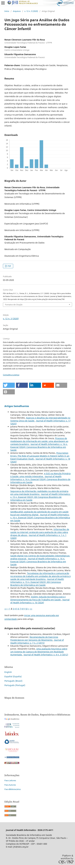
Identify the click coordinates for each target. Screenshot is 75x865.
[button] (9, 385)
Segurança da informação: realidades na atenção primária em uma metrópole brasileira (39, 493)
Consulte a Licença (11, 374)
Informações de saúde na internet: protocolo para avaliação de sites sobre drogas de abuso (39, 532)
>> (31, 608)
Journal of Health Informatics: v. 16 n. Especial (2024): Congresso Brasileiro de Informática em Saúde (39, 447)
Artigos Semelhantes (16, 406)
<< (5, 608)
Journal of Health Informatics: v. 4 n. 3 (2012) (46, 654)
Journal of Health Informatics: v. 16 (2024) (40, 601)
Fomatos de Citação (13, 304)
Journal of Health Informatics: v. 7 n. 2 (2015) (37, 641)
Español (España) (13, 676)
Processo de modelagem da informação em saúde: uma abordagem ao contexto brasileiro (39, 441)
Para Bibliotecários (12, 789)
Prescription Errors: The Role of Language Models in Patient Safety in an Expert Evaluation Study (39, 456)
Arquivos (17, 11)
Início (6, 11)
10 (26, 608)
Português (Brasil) (13, 680)
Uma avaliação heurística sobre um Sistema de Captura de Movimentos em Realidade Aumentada (38, 651)
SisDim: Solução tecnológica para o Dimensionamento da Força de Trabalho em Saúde (38, 598)
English (8, 672)
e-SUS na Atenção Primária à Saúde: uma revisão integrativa (40, 475)
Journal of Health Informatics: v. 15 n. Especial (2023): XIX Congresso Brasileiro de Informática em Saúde (40, 497)
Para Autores (10, 785)
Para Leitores (10, 780)
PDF (9, 266)
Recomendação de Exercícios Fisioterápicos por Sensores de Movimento (34, 638)
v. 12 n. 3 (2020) (31, 11)
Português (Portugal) (14, 685)
